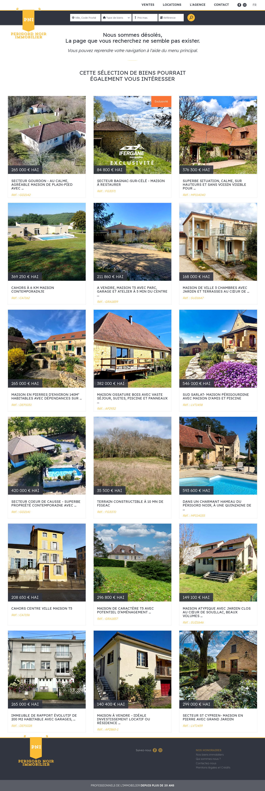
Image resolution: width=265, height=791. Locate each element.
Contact (221, 5)
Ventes (148, 5)
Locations (172, 5)
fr (254, 4)
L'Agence (198, 5)
